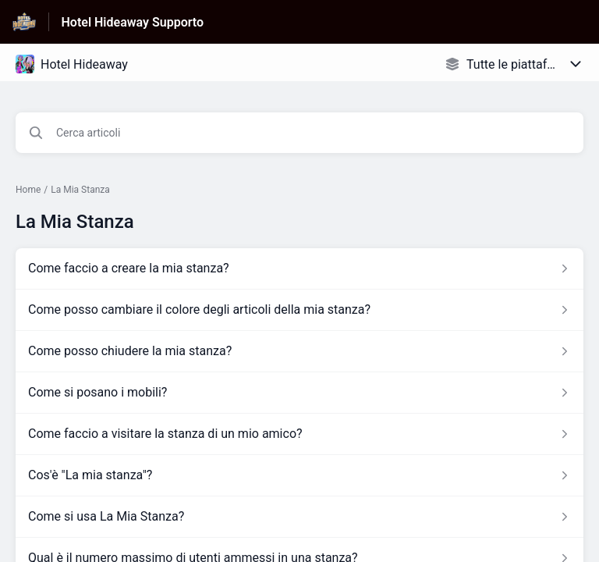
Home (28, 189)
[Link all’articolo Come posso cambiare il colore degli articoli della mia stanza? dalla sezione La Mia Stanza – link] (299, 310)
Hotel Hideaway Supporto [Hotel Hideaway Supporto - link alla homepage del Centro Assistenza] (133, 22)
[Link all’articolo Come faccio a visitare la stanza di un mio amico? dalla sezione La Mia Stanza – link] (299, 434)
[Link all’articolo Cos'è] (299, 475)
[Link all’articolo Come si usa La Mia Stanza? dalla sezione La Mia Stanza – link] (299, 516)
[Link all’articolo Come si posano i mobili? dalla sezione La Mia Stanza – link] (299, 392)
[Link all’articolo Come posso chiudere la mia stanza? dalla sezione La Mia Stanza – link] (299, 351)
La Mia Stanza (80, 189)
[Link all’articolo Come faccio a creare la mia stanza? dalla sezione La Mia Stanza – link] (299, 268)
